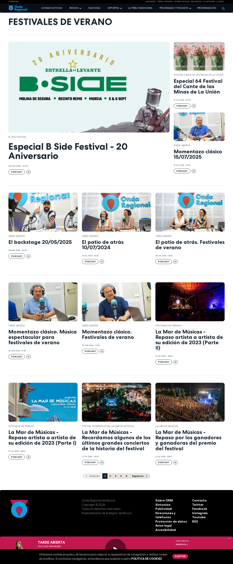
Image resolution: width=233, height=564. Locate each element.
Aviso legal (163, 525)
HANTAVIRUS (151, 2)
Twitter (197, 504)
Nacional (94, 7)
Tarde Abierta (182, 145)
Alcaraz (220, 2)
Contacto (199, 500)
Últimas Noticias (181, 2)
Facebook (199, 508)
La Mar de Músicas (166, 426)
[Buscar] (222, 8)
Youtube (198, 517)
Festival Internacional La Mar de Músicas (108, 426)
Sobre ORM (163, 500)
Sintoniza (162, 504)
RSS (194, 521)
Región (73, 7)
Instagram (199, 513)
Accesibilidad (165, 529)
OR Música (182, 544)
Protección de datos (170, 521)
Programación (206, 7)
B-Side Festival (17, 136)
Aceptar (180, 556)
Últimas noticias (51, 7)
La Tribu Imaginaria (140, 7)
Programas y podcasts (173, 7)
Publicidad (163, 508)
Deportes (113, 7)
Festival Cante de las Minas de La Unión (199, 74)
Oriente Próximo (165, 2)
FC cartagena (209, 2)
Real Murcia (196, 2)
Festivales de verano (168, 325)
